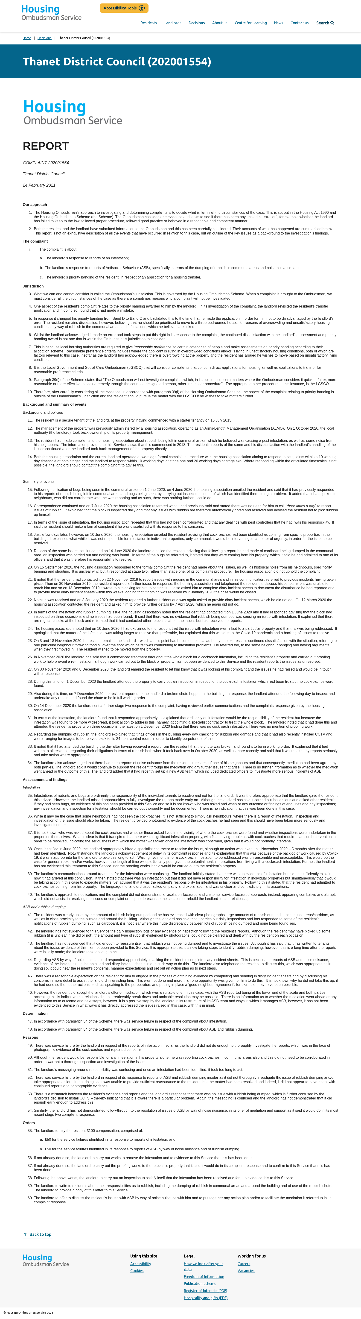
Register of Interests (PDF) (205, 1291)
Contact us (300, 23)
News (278, 23)
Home (27, 38)
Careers (244, 1264)
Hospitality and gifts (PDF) (206, 1298)
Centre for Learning (251, 23)
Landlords (172, 23)
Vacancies (246, 1271)
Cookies (137, 1271)
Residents (149, 23)
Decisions (197, 23)
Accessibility (140, 1264)
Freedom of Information (204, 1277)
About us (219, 23)
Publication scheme (200, 1283)
